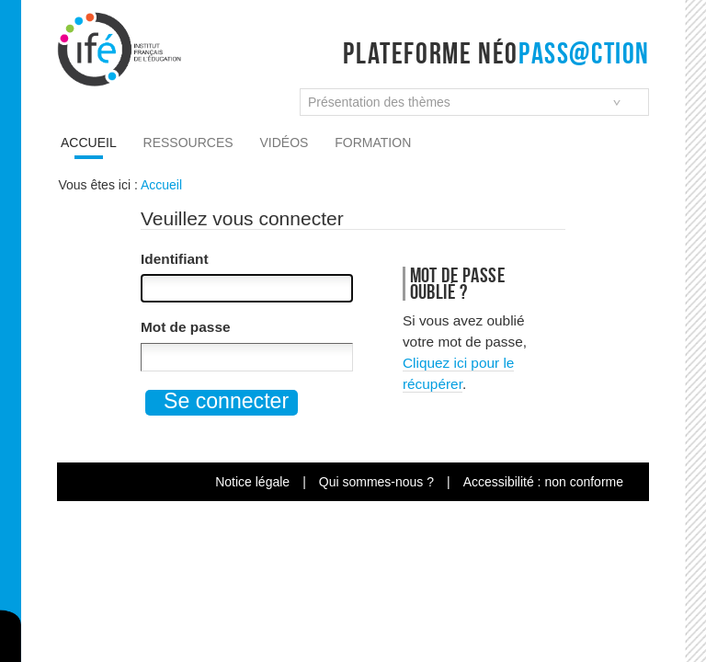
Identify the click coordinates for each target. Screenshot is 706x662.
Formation (373, 142)
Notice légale (252, 481)
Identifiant (175, 259)
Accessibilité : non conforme (543, 481)
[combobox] (474, 102)
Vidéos (284, 142)
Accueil (89, 142)
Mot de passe (186, 327)
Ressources (188, 142)
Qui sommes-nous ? (376, 481)
